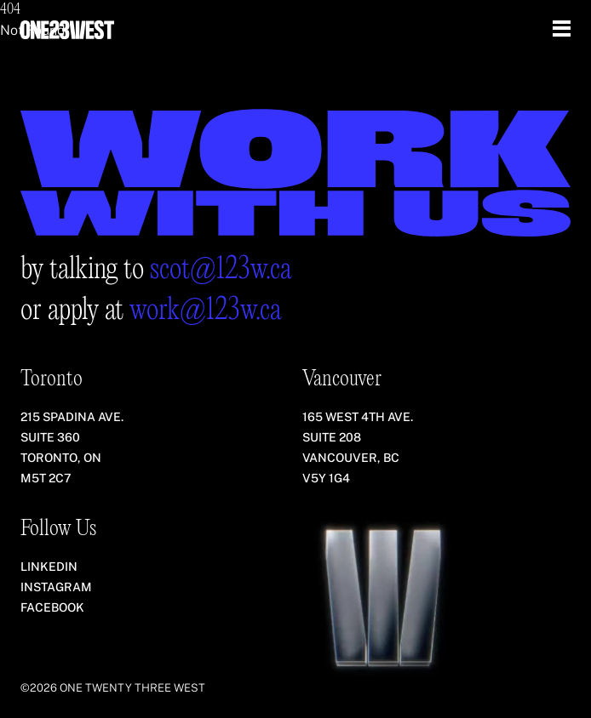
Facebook (52, 607)
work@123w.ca (205, 311)
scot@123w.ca (220, 270)
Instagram (56, 587)
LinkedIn (48, 566)
